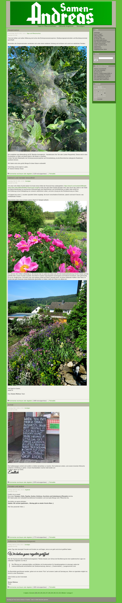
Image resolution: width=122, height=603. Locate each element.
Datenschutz (98, 48)
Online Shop (97, 37)
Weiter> (64, 593)
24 (38, 593)
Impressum (97, 46)
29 (52, 593)
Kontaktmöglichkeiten (100, 40)
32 (60, 593)
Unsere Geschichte (100, 43)
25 (41, 593)
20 (101, 94)
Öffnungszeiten (98, 35)
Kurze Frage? (98, 34)
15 (104, 93)
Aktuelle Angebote (66, 26)
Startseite (97, 32)
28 (49, 593)
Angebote (27, 489)
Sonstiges (80, 26)
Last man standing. (99, 70)
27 (46, 593)
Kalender (97, 84)
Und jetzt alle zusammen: (101, 79)
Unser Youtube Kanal (100, 45)
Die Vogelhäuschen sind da (102, 76)
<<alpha (26, 593)
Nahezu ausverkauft (100, 68)
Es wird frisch (98, 72)
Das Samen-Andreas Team (102, 42)
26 (44, 593)
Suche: (96, 54)
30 (54, 593)
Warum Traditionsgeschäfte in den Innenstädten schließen (103, 74)
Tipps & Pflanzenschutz (47, 26)
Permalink (52, 173)
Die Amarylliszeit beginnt (101, 78)
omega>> (70, 593)
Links (96, 29)
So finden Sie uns (99, 38)
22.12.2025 (100, 99)
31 (57, 593)
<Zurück (31, 593)
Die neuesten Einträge (101, 66)
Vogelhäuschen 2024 (100, 49)
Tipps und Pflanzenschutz (34, 33)
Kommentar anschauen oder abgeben (20, 173)
